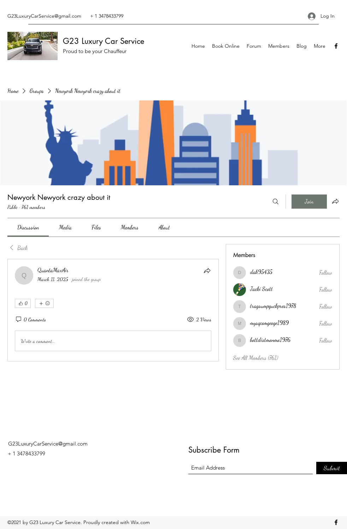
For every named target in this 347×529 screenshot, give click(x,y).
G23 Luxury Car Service (103, 41)
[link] (28, 227)
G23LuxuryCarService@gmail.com (44, 16)
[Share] (207, 270)
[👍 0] (23, 303)
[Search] (275, 201)
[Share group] (335, 201)
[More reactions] (44, 303)
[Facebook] (336, 46)
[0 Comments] (30, 319)
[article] (113, 310)
